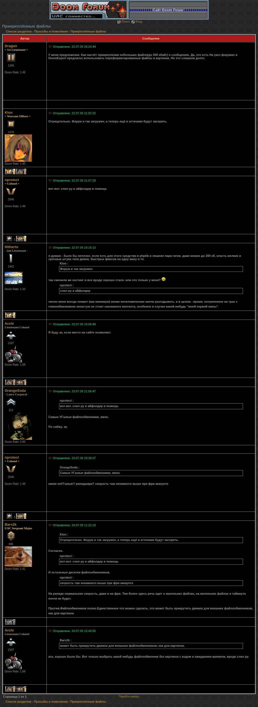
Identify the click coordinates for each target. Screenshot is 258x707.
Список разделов (19, 31)
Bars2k (10, 524)
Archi (9, 323)
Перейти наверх (129, 696)
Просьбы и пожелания (51, 31)
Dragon (11, 46)
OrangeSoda (15, 391)
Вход (136, 21)
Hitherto (11, 247)
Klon (9, 112)
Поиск (123, 21)
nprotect (12, 180)
